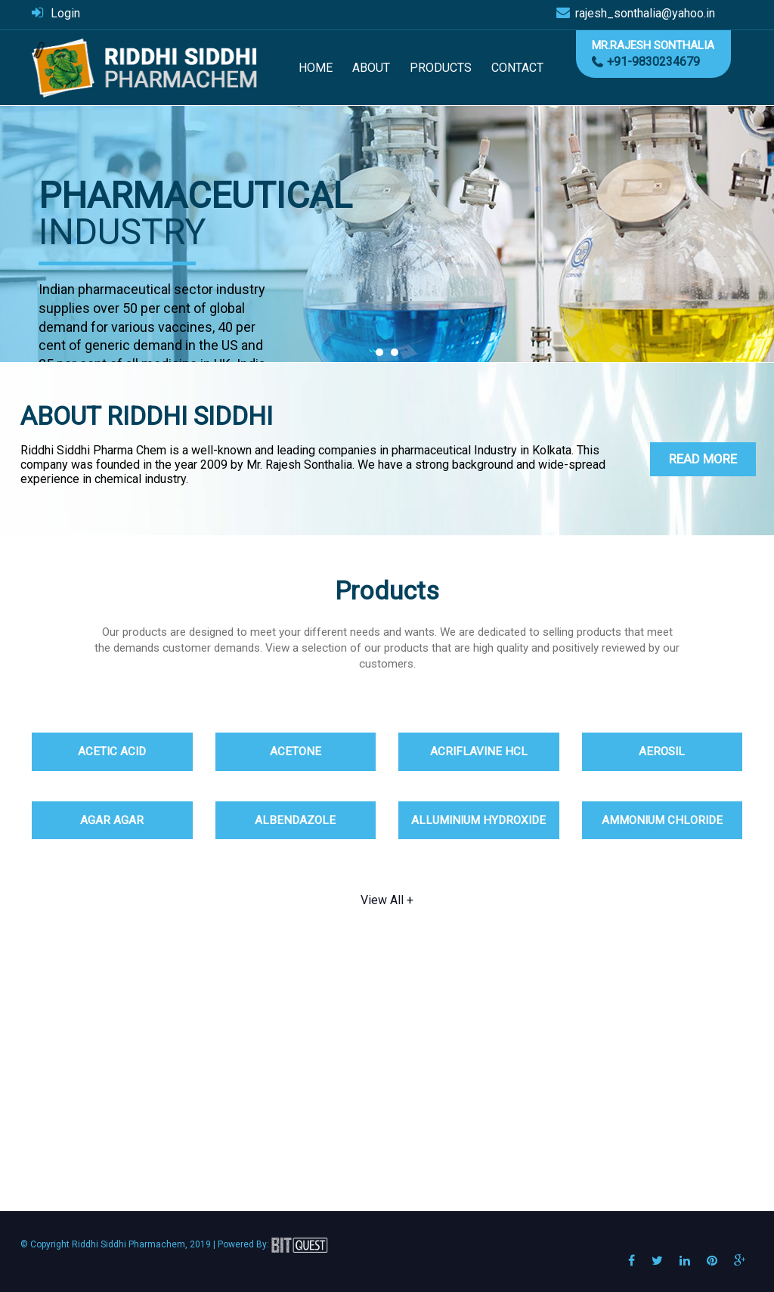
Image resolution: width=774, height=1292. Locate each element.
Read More (703, 458)
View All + (387, 900)
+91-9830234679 (653, 61)
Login (65, 13)
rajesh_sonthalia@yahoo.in (645, 13)
